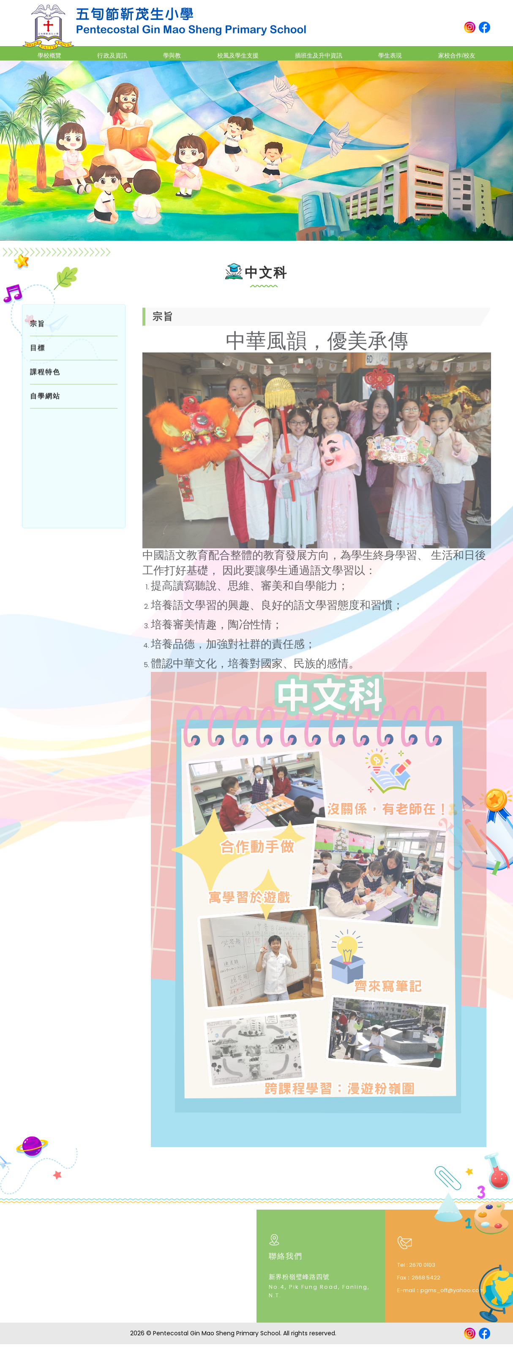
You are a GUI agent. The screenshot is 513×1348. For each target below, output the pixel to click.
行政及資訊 (115, 53)
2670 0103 (422, 1268)
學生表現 (383, 53)
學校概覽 (56, 53)
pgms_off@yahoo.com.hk (456, 1294)
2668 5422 (426, 1281)
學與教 (169, 53)
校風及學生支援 (232, 53)
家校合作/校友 (448, 53)
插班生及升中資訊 (313, 53)
